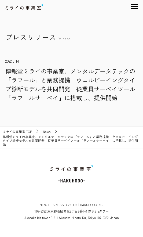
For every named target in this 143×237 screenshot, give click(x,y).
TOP (17, 132)
